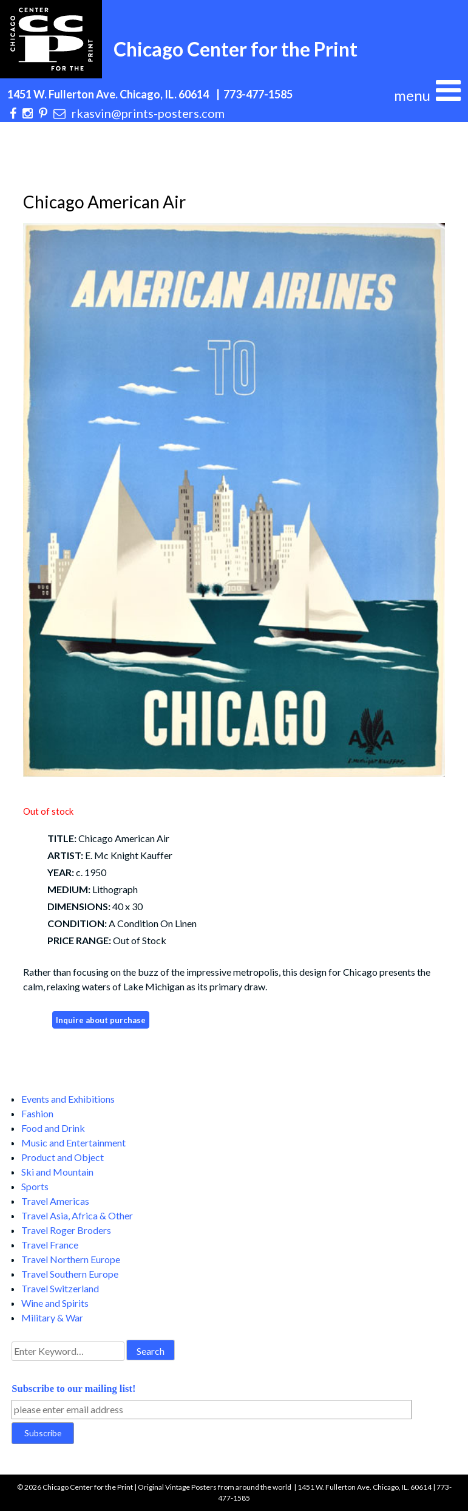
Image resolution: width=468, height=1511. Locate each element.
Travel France (49, 1244)
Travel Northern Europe (70, 1259)
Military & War (52, 1317)
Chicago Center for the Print (236, 49)
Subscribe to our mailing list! (73, 1388)
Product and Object (62, 1157)
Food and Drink (53, 1128)
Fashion (37, 1113)
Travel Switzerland (60, 1288)
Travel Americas (55, 1201)
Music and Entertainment (73, 1142)
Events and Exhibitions (68, 1099)
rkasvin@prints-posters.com (148, 113)
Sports (35, 1186)
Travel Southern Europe (69, 1274)
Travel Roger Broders (66, 1230)
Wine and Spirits (55, 1303)
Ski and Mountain (57, 1171)
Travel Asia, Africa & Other (77, 1215)
